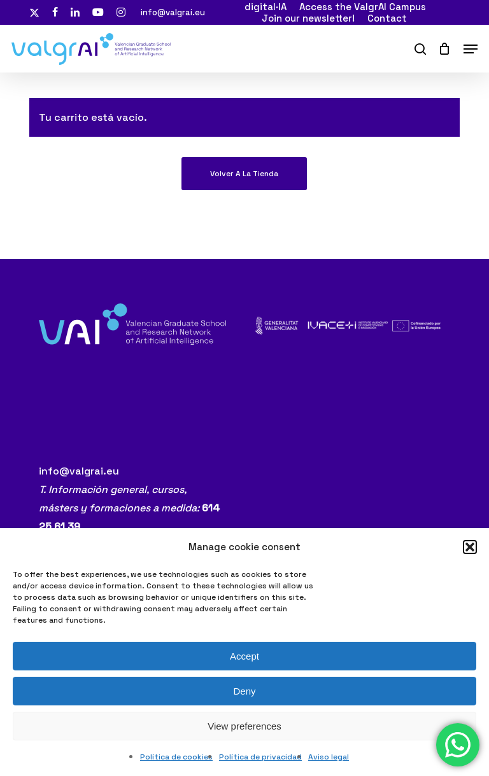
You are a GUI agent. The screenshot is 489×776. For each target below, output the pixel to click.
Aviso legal (328, 757)
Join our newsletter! (308, 18)
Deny (244, 691)
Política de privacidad (260, 757)
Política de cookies (176, 757)
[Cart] (444, 49)
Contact (387, 18)
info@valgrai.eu (173, 12)
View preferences (244, 726)
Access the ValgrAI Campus (362, 7)
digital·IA (265, 7)
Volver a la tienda (244, 174)
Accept (244, 656)
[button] (470, 547)
